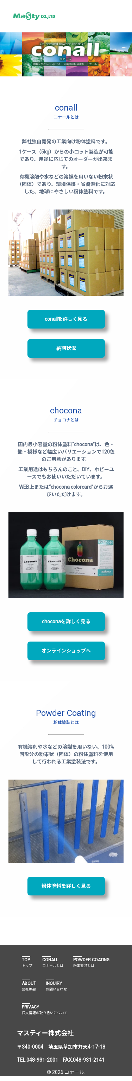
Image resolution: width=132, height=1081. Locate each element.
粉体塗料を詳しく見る (66, 886)
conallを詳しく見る (66, 319)
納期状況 (66, 348)
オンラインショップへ (66, 651)
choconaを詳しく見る (66, 621)
